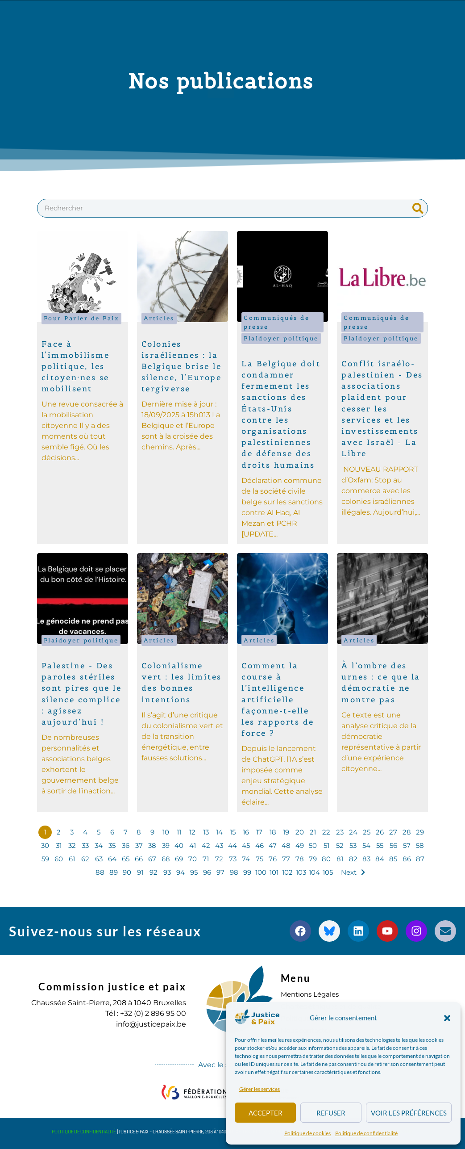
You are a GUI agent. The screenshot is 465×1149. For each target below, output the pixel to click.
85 (393, 859)
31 (58, 845)
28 (407, 832)
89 (112, 872)
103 (300, 872)
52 (340, 845)
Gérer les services (259, 1089)
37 (139, 845)
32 (72, 845)
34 (98, 845)
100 (259, 872)
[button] (447, 1018)
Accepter (265, 1113)
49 (299, 845)
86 (406, 859)
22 (326, 832)
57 (407, 845)
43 (219, 845)
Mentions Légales (312, 994)
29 (420, 832)
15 (232, 832)
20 (299, 832)
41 (192, 845)
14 (219, 832)
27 (393, 832)
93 (166, 872)
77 (286, 859)
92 (152, 872)
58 (420, 845)
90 (125, 872)
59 (45, 859)
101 (273, 872)
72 (219, 859)
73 (232, 859)
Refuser (330, 1113)
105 (326, 872)
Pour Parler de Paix (82, 318)
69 (178, 859)
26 (380, 832)
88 (99, 872)
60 (58, 859)
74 (246, 859)
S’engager (209, 44)
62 (85, 859)
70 (192, 859)
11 (179, 832)
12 (192, 832)
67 (152, 859)
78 (299, 859)
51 (326, 845)
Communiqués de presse (276, 322)
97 (219, 872)
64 (112, 859)
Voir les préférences (409, 1113)
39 (166, 845)
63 (99, 859)
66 (138, 859)
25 (366, 832)
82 (353, 859)
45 (245, 845)
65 (125, 859)
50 (312, 845)
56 (393, 845)
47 (273, 845)
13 (206, 832)
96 (206, 872)
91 (139, 872)
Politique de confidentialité (366, 1133)
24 (353, 832)
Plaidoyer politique (281, 338)
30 (45, 845)
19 (286, 832)
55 (380, 845)
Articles (159, 318)
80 (326, 859)
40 (179, 845)
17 (259, 832)
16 (245, 832)
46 (259, 845)
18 (272, 832)
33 (85, 845)
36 (125, 845)
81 (339, 859)
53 (353, 845)
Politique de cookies (307, 1133)
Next (348, 872)
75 (259, 859)
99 (246, 872)
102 (286, 872)
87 (420, 859)
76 (273, 859)
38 (152, 845)
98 (232, 872)
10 (166, 832)
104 (313, 872)
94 (179, 872)
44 (232, 845)
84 (380, 859)
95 (192, 872)
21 (313, 832)
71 (206, 859)
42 (205, 845)
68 (165, 859)
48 (286, 845)
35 (112, 845)
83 (366, 859)
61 (71, 859)
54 (366, 845)
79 (313, 859)
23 (340, 832)
